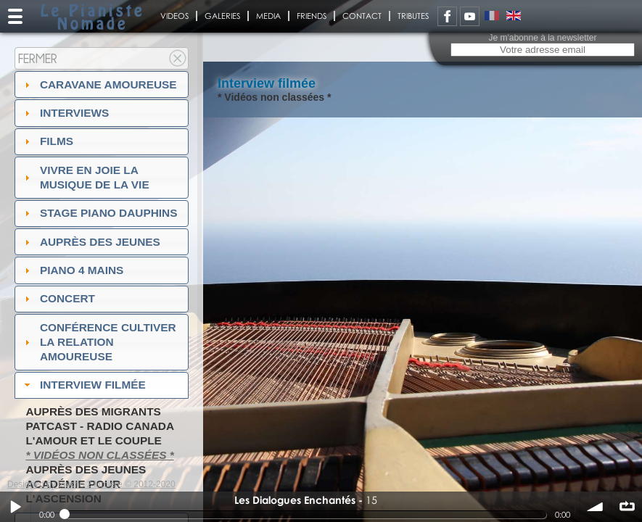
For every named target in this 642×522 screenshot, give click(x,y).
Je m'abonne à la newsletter (542, 38)
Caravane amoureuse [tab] (99, 84)
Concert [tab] (58, 298)
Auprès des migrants (92, 411)
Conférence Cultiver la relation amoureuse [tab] (98, 341)
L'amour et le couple (93, 440)
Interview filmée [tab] (83, 384)
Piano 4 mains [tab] (72, 270)
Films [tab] (47, 141)
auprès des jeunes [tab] (90, 242)
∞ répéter (627, 507)
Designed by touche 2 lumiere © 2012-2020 (91, 484)
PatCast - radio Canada (99, 426)
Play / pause (15, 507)
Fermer (37, 58)
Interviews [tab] (65, 113)
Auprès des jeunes (85, 469)
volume (595, 507)
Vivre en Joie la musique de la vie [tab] (85, 177)
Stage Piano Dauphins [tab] (99, 213)
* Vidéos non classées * (99, 455)
